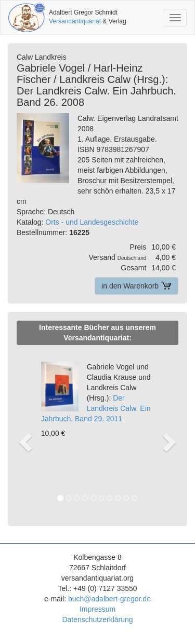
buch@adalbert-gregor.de (109, 599)
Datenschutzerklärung (97, 619)
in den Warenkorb (136, 286)
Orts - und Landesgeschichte (91, 222)
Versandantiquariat (75, 21)
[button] (24, 431)
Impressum (97, 609)
